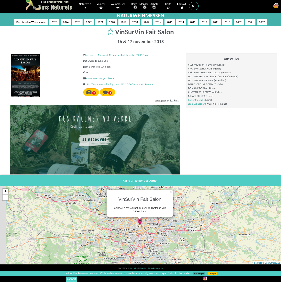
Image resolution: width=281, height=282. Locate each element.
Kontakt (181, 6)
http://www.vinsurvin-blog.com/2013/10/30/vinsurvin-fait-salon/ (119, 84)
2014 (181, 22)
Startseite (133, 268)
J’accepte (212, 273)
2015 (169, 22)
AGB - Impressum (155, 268)
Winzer (101, 6)
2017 (146, 22)
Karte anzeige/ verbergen (140, 180)
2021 (100, 22)
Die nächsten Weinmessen (31, 22)
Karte (168, 6)
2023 (77, 22)
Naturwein (85, 6)
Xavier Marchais (196, 99)
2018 (135, 22)
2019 (123, 22)
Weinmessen (118, 6)
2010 (227, 22)
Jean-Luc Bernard (197, 103)
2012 (204, 22)
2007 (262, 22)
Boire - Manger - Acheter (145, 6)
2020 (112, 22)
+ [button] (5, 192)
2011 (215, 22)
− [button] (5, 197)
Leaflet (257, 263)
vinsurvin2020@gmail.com (100, 78)
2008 (250, 22)
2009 (239, 22)
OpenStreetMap (272, 263)
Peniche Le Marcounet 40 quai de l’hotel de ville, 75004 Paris (116, 54)
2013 (192, 22)
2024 (65, 22)
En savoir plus (199, 273)
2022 (89, 22)
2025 (54, 22)
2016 (158, 22)
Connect (71, 279)
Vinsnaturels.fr (50, 5)
